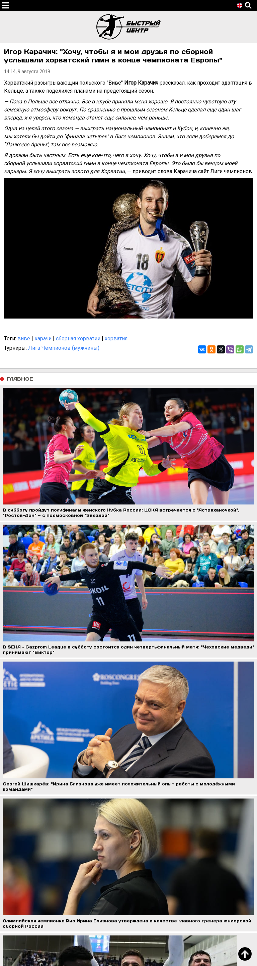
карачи (43, 338)
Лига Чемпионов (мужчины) (63, 348)
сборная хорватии (78, 338)
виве (23, 338)
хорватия (116, 338)
